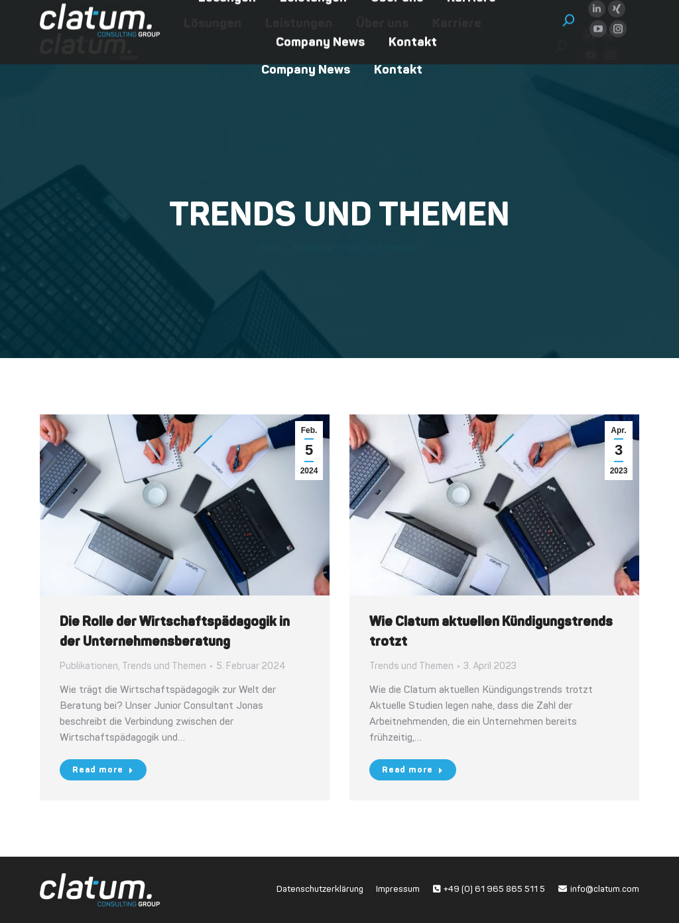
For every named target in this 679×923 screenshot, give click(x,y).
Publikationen (89, 666)
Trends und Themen (164, 666)
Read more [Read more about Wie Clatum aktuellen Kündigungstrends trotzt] (413, 770)
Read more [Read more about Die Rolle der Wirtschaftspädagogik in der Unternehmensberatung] (103, 770)
